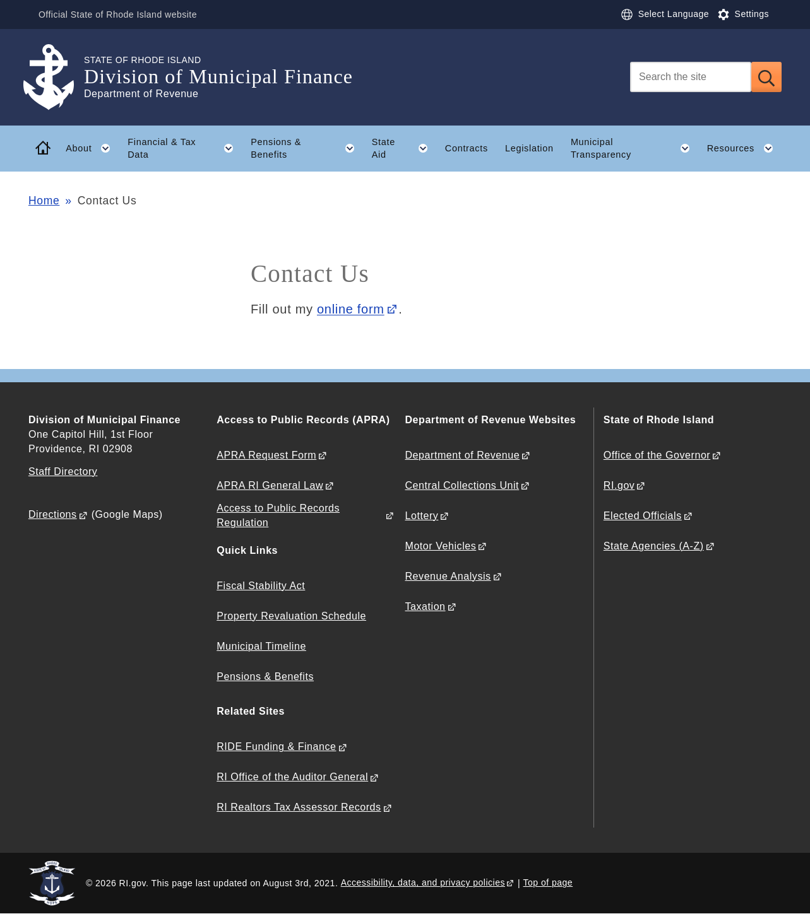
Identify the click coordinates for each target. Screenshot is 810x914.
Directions (52, 514)
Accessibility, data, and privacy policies (423, 882)
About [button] (92, 148)
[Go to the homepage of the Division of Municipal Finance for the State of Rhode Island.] (56, 77)
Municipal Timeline (261, 646)
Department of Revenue (462, 455)
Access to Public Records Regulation (278, 515)
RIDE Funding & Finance (276, 746)
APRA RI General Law (270, 485)
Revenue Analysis (448, 576)
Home (43, 200)
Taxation (425, 606)
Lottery (422, 515)
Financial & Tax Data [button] (185, 148)
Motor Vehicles (441, 546)
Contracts (466, 148)
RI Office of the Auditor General (292, 776)
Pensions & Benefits (265, 676)
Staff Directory (62, 471)
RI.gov (619, 485)
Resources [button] (744, 148)
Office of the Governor (657, 455)
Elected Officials (643, 515)
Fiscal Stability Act (261, 585)
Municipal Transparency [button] (634, 148)
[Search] (690, 77)
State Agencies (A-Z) (654, 546)
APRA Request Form (266, 455)
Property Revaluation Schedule (291, 616)
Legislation (529, 148)
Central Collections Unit (462, 485)
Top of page (548, 882)
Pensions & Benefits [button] (307, 148)
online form (350, 309)
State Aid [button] (404, 148)
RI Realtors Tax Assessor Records (299, 807)
